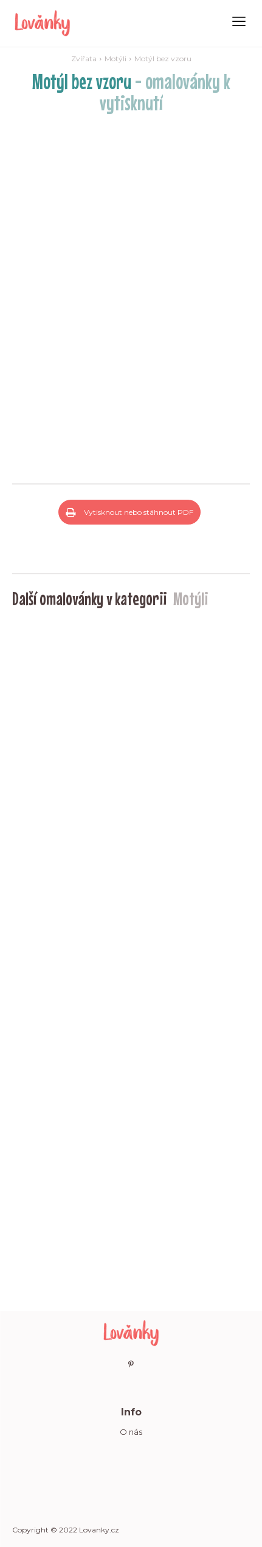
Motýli (115, 58)
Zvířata (84, 58)
